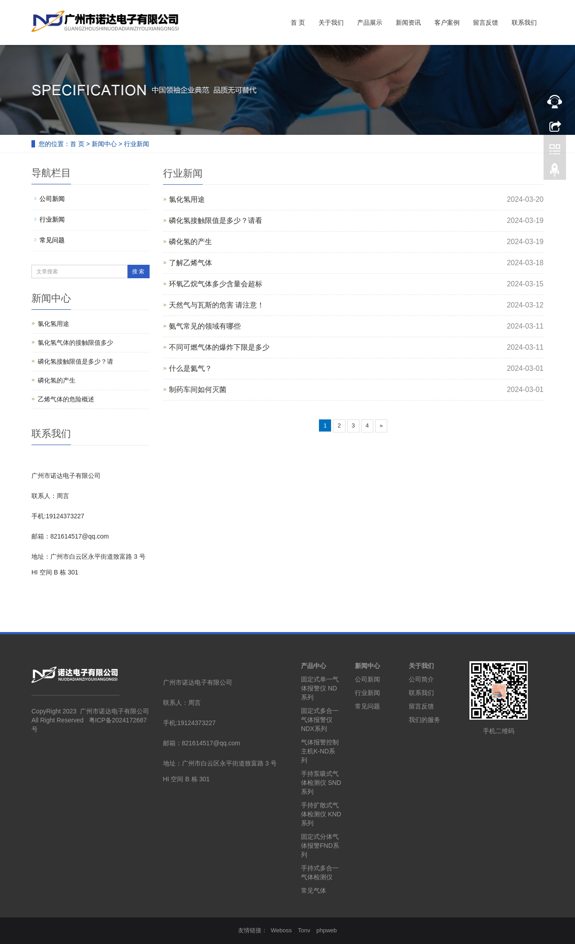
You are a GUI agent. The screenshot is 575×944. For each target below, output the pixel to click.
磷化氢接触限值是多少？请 (75, 361)
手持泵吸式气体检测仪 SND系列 (321, 782)
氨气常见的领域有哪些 (205, 326)
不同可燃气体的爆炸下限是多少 (219, 347)
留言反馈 (485, 22)
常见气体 (313, 890)
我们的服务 (424, 719)
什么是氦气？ (190, 368)
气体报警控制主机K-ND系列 (320, 751)
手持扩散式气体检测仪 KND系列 (321, 814)
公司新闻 (52, 198)
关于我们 (331, 22)
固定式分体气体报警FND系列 (320, 845)
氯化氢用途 (187, 199)
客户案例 (447, 22)
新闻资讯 (408, 22)
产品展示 (369, 22)
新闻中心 (104, 143)
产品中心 (313, 665)
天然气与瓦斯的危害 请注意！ (216, 305)
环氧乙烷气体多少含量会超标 (215, 284)
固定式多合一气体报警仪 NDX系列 (320, 719)
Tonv (304, 930)
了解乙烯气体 (190, 263)
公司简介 (421, 679)
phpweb (326, 930)
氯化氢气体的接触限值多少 (75, 342)
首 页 (298, 22)
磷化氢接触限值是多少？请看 (215, 220)
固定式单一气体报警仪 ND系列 (320, 688)
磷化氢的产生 (190, 241)
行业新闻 (136, 143)
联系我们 (524, 22)
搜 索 (138, 271)
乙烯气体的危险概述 (66, 399)
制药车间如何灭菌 (197, 389)
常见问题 (52, 240)
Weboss (281, 930)
